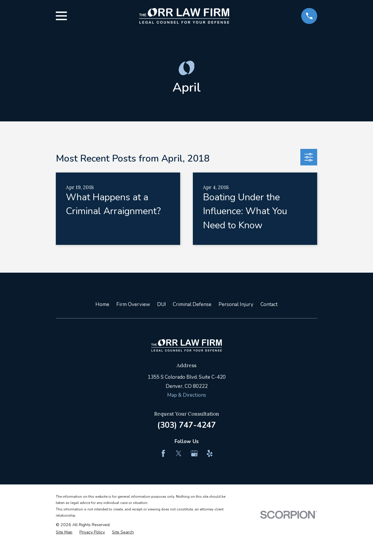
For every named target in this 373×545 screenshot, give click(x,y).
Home (102, 304)
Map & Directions (186, 395)
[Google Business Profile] (194, 453)
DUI (161, 304)
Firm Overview (133, 304)
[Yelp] (209, 453)
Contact (269, 304)
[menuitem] (64, 532)
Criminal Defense (192, 304)
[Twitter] (178, 453)
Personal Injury (236, 304)
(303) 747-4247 (186, 425)
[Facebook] (163, 453)
